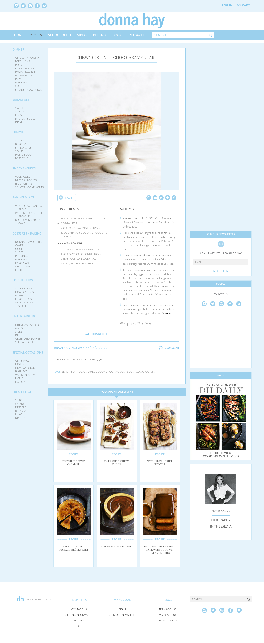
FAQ (78, 626)
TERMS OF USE (167, 609)
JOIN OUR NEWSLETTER (123, 615)
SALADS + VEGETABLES (28, 90)
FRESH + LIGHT (23, 392)
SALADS (20, 140)
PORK (18, 65)
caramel (89, 372)
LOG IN (227, 5)
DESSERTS (21, 335)
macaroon (143, 372)
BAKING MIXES (23, 197)
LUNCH (17, 132)
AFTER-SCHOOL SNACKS (24, 304)
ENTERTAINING (23, 316)
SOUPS (19, 86)
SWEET (19, 108)
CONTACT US (79, 609)
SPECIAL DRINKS (24, 342)
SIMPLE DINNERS (25, 289)
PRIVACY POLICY (167, 620)
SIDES (18, 332)
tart (155, 372)
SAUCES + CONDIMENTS (29, 187)
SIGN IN (123, 609)
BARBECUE (21, 158)
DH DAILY (100, 35)
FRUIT (18, 270)
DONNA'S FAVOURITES (28, 242)
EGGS (18, 115)
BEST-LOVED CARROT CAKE (28, 221)
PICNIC (19, 378)
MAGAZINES (138, 35)
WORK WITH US (168, 615)
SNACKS (20, 400)
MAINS (19, 328)
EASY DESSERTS (24, 292)
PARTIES (20, 296)
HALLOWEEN (22, 382)
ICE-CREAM (22, 263)
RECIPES (36, 35)
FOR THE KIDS (22, 280)
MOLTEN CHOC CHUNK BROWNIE (29, 214)
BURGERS (21, 144)
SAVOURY (21, 111)
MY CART (243, 5)
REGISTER (220, 271)
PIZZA (18, 79)
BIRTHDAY (21, 371)
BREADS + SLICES (25, 119)
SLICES (19, 252)
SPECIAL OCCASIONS (27, 352)
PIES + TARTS (22, 82)
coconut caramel (108, 372)
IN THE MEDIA (221, 526)
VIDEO (82, 35)
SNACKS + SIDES (24, 168)
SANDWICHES (23, 148)
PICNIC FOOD (23, 155)
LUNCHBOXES (23, 299)
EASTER (19, 364)
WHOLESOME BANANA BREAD (28, 207)
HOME (19, 35)
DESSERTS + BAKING (27, 233)
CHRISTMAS (22, 361)
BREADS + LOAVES (26, 180)
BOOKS (118, 35)
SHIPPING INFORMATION (79, 615)
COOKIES (20, 249)
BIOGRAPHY (220, 520)
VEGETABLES (22, 177)
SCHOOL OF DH (59, 35)
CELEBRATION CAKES (27, 339)
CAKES (19, 245)
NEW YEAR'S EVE (25, 368)
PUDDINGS (21, 256)
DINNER (18, 49)
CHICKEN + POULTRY (27, 58)
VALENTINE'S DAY (25, 375)
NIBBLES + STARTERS (27, 325)
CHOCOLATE (23, 266)
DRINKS (19, 122)
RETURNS (79, 620)
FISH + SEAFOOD (25, 68)
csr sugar (128, 372)
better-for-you (72, 372)
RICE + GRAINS (23, 75)
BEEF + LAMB (22, 61)
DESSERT (20, 407)
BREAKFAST (20, 100)
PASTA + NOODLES (26, 72)
